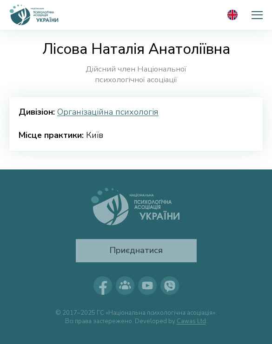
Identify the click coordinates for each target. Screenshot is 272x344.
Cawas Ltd (191, 321)
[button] (257, 15)
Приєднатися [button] (136, 250)
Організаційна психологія (108, 111)
